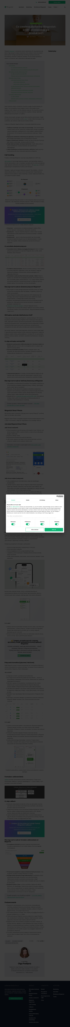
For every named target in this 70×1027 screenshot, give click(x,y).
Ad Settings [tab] (42, 500)
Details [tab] (27, 500)
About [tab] (56, 500)
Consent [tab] (13, 500)
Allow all (54, 529)
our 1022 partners (15, 506)
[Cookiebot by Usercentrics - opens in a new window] (57, 496)
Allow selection (34, 529)
